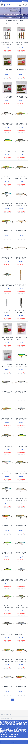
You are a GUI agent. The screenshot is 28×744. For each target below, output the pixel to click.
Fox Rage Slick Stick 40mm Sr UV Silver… (7, 123)
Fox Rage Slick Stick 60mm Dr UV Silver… (21, 231)
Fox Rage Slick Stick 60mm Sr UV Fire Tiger (7, 150)
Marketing (13, 736)
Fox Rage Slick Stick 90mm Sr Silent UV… (7, 231)
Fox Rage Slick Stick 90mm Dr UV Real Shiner (7, 284)
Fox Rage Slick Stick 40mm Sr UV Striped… (21, 392)
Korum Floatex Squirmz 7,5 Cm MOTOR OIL (21, 338)
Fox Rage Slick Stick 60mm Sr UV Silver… (21, 499)
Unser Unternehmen (6, 714)
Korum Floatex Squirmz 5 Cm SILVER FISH (7, 311)
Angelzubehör (12, 8)
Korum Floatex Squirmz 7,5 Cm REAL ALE (21, 70)
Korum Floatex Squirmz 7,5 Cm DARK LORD (7, 97)
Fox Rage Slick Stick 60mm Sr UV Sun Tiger (7, 177)
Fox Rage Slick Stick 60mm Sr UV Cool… (7, 499)
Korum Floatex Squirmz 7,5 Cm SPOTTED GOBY (21, 97)
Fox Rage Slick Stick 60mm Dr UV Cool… (21, 553)
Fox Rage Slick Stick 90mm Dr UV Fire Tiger (21, 445)
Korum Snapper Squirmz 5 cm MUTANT (21, 43)
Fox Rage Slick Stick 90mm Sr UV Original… (21, 687)
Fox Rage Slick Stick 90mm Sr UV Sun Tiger (7, 418)
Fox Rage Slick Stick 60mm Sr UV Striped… (7, 687)
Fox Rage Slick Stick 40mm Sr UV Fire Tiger (21, 365)
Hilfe (2, 1)
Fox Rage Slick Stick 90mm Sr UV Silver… (21, 204)
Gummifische (20, 8)
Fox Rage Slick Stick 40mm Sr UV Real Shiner (21, 472)
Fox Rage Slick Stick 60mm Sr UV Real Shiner (21, 177)
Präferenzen (15, 734)
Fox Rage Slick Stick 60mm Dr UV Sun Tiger (7, 606)
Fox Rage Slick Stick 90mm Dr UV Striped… (21, 633)
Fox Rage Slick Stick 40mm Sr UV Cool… (7, 472)
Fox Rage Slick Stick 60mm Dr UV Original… (7, 258)
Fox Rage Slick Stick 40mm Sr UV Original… (21, 660)
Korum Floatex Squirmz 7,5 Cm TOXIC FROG (7, 338)
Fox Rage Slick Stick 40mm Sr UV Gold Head (7, 392)
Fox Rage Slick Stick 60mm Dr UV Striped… (21, 579)
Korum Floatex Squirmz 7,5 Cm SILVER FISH (7, 365)
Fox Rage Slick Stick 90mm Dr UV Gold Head (7, 633)
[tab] (14, 714)
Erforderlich (6, 734)
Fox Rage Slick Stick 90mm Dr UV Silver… (21, 258)
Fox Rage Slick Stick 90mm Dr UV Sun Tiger (7, 660)
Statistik (5, 736)
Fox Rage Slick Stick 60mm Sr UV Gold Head (21, 150)
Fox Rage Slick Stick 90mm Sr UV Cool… (7, 204)
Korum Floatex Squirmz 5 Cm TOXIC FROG (7, 70)
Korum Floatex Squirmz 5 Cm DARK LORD (21, 311)
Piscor (5, 8)
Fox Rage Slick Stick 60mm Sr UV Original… (7, 526)
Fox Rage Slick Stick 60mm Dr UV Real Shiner (21, 606)
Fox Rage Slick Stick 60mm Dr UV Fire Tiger (7, 579)
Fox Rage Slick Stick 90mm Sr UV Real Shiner (21, 526)
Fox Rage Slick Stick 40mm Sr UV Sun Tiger (21, 123)
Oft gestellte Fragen (7, 718)
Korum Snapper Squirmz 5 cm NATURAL (7, 43)
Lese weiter (22, 17)
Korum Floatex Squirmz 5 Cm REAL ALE (21, 284)
